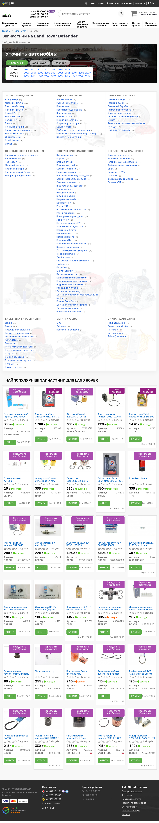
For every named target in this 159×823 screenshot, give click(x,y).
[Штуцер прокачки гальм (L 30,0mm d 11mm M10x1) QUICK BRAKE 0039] (142, 528)
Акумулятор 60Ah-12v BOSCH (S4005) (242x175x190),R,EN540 (110, 545)
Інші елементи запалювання (20, 336)
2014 (53, 69)
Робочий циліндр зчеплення (122, 165)
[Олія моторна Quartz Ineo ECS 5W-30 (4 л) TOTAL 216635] (142, 399)
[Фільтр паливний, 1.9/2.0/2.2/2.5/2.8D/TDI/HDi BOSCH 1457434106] (142, 722)
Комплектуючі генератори (19, 346)
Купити (10, 442)
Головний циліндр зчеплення (123, 162)
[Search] (120, 14)
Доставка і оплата (94, 3)
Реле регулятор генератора (20, 350)
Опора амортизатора (68, 123)
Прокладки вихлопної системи (73, 281)
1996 (67, 76)
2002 (40, 73)
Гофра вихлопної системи (70, 284)
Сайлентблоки (64, 127)
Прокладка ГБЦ (65, 240)
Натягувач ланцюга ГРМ (69, 223)
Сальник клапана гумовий (13, 480)
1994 (53, 76)
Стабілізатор (12, 140)
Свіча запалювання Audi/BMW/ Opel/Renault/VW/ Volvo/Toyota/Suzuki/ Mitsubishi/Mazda (46, 545)
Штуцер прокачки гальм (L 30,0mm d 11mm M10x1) (141, 545)
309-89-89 (39, 16)
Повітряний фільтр (15, 106)
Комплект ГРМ (12, 116)
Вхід (151, 3)
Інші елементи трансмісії (121, 179)
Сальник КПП (114, 182)
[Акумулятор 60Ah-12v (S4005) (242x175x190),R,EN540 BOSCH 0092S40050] (111, 528)
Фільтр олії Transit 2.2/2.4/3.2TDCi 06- (77, 415)
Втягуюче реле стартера (18, 360)
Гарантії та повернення (134, 805)
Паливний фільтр (14, 110)
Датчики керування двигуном (72, 250)
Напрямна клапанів (67, 199)
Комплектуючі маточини (69, 137)
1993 (47, 76)
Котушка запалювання (17, 333)
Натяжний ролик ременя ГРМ (71, 209)
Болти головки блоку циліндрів (73, 175)
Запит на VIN (48, 810)
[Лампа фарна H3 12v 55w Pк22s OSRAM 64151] (48, 593)
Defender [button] (60, 62)
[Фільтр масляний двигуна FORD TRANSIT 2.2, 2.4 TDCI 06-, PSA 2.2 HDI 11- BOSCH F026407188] (48, 722)
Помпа (8, 123)
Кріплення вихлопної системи (72, 277)
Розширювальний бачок (17, 172)
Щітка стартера (14, 367)
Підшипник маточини (68, 120)
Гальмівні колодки (117, 99)
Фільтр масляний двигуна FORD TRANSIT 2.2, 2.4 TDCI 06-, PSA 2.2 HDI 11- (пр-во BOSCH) (47, 739)
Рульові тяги (63, 106)
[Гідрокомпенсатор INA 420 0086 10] (48, 657)
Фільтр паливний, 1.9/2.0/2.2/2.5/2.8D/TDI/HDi (142, 739)
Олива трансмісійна (118, 326)
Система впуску (65, 271)
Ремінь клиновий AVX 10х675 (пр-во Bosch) (109, 674)
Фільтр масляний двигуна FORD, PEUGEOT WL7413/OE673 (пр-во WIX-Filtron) (110, 739)
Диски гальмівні (13, 137)
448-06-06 (39, 11)
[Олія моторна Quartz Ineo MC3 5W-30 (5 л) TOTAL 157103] (48, 399)
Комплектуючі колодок (120, 113)
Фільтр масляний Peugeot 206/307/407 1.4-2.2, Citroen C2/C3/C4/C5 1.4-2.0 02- (109, 415)
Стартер (10, 353)
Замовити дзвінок (51, 806)
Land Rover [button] (40, 62)
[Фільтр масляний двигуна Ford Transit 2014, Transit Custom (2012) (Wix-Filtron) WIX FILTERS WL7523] (79, 722)
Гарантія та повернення (119, 3)
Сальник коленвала (67, 182)
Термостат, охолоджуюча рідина (78, 480)
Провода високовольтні (17, 329)
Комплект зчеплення (119, 155)
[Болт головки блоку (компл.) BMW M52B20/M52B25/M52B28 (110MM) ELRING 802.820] (79, 657)
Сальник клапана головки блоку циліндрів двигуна (16, 674)
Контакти (140, 3)
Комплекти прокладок (68, 247)
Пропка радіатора (14, 168)
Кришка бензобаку (66, 301)
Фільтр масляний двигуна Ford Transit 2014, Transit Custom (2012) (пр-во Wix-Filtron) (77, 739)
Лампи (8, 323)
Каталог (126, 817)
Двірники (61, 326)
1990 (26, 76)
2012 (40, 69)
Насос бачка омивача (68, 329)
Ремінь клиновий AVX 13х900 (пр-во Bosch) (140, 674)
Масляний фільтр (14, 103)
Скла (59, 323)
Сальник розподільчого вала (71, 179)
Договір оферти (130, 809)
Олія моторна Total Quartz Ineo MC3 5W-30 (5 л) (47, 415)
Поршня (61, 158)
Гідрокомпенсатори (67, 172)
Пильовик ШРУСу (117, 172)
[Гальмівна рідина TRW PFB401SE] (142, 463)
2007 (74, 73)
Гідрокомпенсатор (45, 673)
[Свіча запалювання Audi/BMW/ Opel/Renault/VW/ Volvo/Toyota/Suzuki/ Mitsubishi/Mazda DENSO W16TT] (48, 528)
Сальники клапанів (66, 168)
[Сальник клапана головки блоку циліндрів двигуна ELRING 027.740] (17, 657)
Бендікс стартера (14, 357)
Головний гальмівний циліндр (123, 116)
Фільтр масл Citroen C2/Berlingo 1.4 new (45, 480)
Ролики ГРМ (11, 120)
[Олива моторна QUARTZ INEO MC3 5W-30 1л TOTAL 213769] (79, 593)
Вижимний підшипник (119, 158)
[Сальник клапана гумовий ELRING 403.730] (17, 463)
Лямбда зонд (63, 257)
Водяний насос (13, 158)
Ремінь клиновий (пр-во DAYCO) (16, 739)
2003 (47, 73)
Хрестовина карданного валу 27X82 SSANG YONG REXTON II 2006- (110, 609)
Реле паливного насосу (69, 311)
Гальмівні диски (116, 103)
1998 (81, 76)
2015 (60, 69)
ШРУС (111, 168)
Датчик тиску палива (68, 308)
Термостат (11, 162)
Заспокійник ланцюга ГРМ (70, 226)
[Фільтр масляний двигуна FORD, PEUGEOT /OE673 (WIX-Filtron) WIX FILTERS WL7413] (111, 722)
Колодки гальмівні (14, 133)
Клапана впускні (65, 162)
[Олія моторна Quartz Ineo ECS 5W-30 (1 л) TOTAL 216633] (111, 465)
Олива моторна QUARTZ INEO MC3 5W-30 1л (79, 609)
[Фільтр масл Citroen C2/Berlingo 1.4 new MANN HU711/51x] (48, 463)
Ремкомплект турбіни (68, 288)
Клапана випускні (66, 165)
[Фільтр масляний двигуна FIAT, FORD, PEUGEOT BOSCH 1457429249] (17, 528)
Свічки (8, 144)
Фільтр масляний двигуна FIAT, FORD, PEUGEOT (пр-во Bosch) (16, 545)
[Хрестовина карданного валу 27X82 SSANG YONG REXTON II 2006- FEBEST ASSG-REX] (111, 594)
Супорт (112, 120)
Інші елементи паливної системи (74, 260)
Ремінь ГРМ (11, 113)
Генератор (10, 343)
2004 (54, 73)
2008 (81, 73)
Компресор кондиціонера (18, 175)
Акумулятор (11, 99)
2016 (67, 69)
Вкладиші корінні (65, 192)
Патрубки (62, 267)
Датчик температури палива (72, 305)
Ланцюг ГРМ (63, 220)
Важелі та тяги (65, 116)
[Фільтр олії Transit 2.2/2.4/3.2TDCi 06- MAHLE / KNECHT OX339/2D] (79, 399)
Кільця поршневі (65, 155)
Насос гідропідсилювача (70, 110)
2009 (88, 73)
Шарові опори (64, 113)
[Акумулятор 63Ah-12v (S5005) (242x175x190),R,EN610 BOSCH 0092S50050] (79, 528)
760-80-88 (39, 14)
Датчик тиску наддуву (69, 291)
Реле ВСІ (9, 364)
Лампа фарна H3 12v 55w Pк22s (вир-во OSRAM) (45, 609)
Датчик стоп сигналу (119, 130)
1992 (40, 76)
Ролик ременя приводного (18, 130)
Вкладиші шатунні (66, 196)
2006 (67, 73)
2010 (26, 69)
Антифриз (113, 329)
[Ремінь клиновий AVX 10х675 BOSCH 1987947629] (111, 657)
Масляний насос (65, 189)
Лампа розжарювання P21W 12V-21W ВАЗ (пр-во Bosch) (141, 609)
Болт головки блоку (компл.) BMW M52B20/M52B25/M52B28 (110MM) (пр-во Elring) (79, 674)
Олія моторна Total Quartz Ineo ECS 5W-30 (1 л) (110, 480)
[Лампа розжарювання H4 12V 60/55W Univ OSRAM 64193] (17, 593)
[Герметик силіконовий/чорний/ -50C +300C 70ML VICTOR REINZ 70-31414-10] (17, 399)
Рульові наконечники (68, 103)
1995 (60, 76)
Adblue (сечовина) (117, 336)
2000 (27, 73)
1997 (74, 76)
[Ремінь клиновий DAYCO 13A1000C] (17, 722)
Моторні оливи (115, 333)
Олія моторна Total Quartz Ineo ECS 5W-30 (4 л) (141, 415)
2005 (61, 73)
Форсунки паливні (66, 254)
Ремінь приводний (14, 127)
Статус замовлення (132, 794)
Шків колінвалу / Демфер (70, 186)
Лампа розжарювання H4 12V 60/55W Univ (15, 609)
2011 (33, 69)
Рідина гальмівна (117, 323)
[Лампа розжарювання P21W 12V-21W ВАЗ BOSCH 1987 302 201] (142, 593)
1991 (33, 76)
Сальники (113, 175)
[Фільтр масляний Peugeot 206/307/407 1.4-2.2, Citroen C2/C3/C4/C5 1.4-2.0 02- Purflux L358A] (111, 399)
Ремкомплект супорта (120, 110)
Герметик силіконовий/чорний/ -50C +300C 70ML (16, 415)
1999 (87, 76)
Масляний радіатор (15, 165)
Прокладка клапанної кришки (72, 243)
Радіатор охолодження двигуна (22, 155)
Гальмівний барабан (118, 106)
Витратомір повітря (67, 274)
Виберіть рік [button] (17, 62)
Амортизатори (65, 99)
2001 (33, 73)
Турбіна (61, 264)
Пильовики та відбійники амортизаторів (78, 133)
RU (12, 3)
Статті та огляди (131, 813)
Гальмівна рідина (138, 479)
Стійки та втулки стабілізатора (73, 130)
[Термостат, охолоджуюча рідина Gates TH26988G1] (79, 463)
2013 (47, 69)
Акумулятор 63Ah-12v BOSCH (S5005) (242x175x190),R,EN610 (79, 545)
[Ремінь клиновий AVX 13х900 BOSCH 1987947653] (142, 657)
